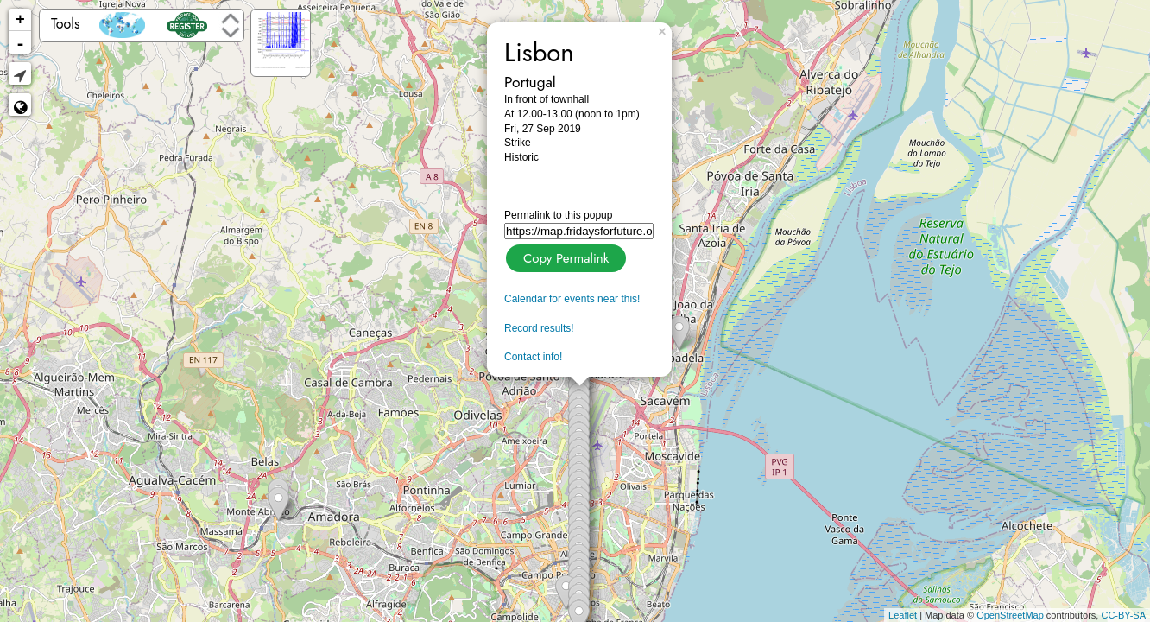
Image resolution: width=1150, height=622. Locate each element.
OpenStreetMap (1010, 615)
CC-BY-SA (1123, 615)
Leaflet (902, 615)
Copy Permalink (564, 256)
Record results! (539, 328)
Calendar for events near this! (572, 299)
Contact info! (533, 357)
